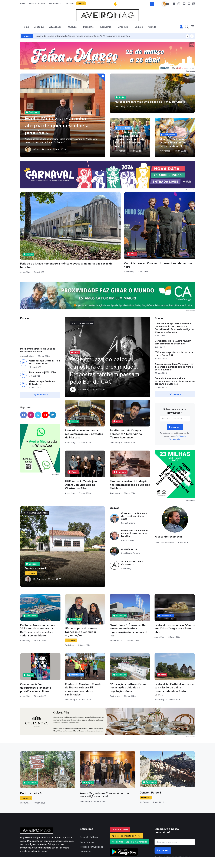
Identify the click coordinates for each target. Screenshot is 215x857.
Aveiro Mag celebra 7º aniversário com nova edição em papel (107, 761)
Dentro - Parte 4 (150, 759)
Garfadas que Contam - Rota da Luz (42, 350)
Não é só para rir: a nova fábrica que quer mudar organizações (81, 598)
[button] (186, 27)
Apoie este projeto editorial (126, 803)
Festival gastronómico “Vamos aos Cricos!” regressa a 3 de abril (175, 595)
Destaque (39, 27)
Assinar (81, 3)
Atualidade (55, 27)
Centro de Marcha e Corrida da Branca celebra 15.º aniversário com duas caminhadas (83, 656)
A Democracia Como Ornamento (132, 530)
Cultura (72, 27)
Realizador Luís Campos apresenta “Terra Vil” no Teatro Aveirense (126, 401)
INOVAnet (26, 850)
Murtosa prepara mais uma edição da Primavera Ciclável (150, 102)
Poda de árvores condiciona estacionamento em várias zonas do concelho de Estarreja (175, 348)
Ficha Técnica (55, 3)
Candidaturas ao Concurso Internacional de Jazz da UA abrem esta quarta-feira (83, 227)
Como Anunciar (120, 797)
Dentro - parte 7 (35, 535)
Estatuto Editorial (37, 3)
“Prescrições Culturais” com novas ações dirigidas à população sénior (128, 654)
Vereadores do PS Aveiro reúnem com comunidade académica (173, 309)
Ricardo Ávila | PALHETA (42, 339)
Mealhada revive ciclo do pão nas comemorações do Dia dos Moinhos (130, 451)
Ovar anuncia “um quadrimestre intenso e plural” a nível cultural (35, 654)
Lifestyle (123, 27)
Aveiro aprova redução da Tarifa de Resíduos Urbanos (172, 225)
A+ (156, 4)
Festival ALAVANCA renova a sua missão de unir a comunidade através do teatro (174, 656)
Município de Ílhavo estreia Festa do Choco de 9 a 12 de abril (174, 143)
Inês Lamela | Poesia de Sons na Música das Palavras (37, 317)
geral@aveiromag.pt (30, 826)
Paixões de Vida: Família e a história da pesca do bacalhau (134, 500)
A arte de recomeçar (168, 503)
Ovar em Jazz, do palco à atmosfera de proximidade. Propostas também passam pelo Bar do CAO (106, 337)
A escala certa (129, 515)
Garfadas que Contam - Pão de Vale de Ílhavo (44, 329)
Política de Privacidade (91, 813)
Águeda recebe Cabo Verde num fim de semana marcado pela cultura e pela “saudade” (174, 333)
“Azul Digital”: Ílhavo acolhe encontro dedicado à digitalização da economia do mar (129, 597)
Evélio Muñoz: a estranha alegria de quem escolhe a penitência (58, 125)
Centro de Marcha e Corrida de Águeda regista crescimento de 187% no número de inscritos (83, 36)
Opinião (139, 27)
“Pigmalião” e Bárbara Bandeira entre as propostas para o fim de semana (128, 227)
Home (23, 3)
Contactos (70, 3)
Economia (105, 27)
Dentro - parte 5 (30, 760)
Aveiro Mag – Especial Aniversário (129, 809)
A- (147, 4)
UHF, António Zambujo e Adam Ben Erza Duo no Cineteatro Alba (81, 451)
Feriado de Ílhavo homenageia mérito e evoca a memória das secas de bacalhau (40, 227)
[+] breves (175, 361)
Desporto (88, 27)
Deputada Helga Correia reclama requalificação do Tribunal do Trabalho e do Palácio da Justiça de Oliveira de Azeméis (174, 295)
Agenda (152, 27)
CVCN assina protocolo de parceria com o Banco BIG (174, 321)
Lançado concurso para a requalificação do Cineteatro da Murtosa (84, 401)
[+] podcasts (40, 361)
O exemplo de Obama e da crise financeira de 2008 (134, 483)
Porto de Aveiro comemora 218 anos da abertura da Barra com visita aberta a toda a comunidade (38, 597)
